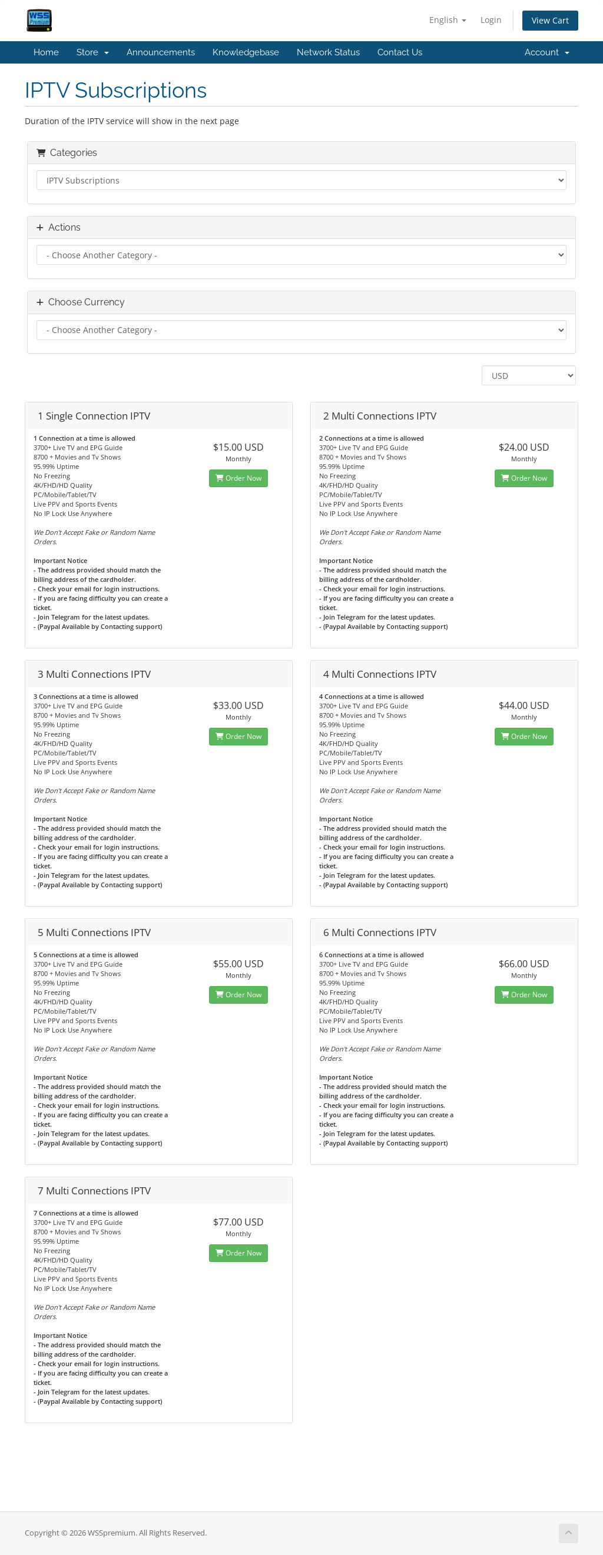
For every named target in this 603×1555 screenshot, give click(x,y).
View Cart (550, 20)
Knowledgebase (246, 52)
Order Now (238, 478)
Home (46, 52)
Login (491, 19)
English (447, 19)
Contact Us (399, 52)
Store (93, 52)
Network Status (328, 52)
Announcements (161, 52)
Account (547, 52)
